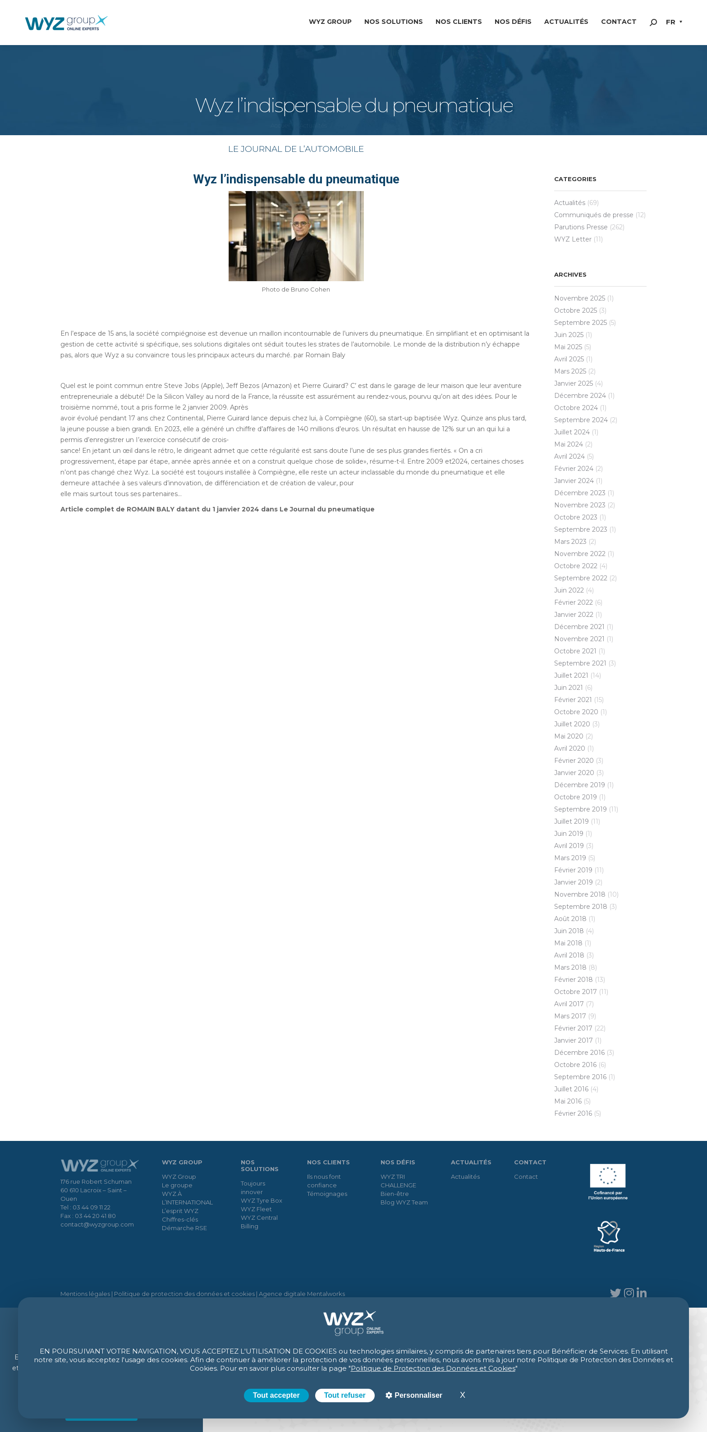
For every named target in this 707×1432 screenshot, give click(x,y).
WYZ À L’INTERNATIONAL (187, 1198)
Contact (526, 1176)
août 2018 (570, 919)
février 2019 (573, 870)
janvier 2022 (573, 615)
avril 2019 (569, 846)
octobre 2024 (576, 408)
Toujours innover (253, 1187)
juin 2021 (568, 688)
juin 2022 (569, 590)
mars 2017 (570, 1016)
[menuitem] (674, 23)
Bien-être (395, 1193)
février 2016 (573, 1113)
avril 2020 (569, 748)
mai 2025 (568, 347)
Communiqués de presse (594, 215)
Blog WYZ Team (404, 1202)
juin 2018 (569, 931)
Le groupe (177, 1185)
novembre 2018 (580, 894)
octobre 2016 (575, 1065)
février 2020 (574, 761)
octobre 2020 (576, 712)
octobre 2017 (575, 992)
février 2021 (573, 700)
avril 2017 (569, 1004)
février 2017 (573, 1028)
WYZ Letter (573, 239)
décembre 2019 (579, 785)
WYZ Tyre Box (261, 1200)
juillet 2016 (571, 1089)
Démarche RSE (184, 1227)
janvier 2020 (574, 773)
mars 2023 (570, 542)
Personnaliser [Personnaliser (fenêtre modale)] (417, 1395)
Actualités (569, 203)
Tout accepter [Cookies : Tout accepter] (276, 1395)
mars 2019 (570, 858)
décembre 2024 (580, 396)
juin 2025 (568, 335)
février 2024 (573, 469)
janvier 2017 (573, 1040)
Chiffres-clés (180, 1219)
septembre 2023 (580, 529)
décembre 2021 (579, 627)
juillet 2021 (571, 675)
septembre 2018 (580, 907)
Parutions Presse (581, 227)
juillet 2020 (572, 724)
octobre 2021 (575, 651)
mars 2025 (570, 371)
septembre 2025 (580, 323)
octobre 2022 (575, 566)
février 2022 (573, 602)
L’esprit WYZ (180, 1210)
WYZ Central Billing (259, 1222)
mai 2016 (568, 1101)
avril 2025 (569, 359)
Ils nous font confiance (324, 1181)
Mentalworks (326, 1293)
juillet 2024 (572, 432)
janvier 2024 (574, 481)
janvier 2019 (573, 882)
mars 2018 (570, 967)
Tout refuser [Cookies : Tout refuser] (345, 1395)
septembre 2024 (581, 420)
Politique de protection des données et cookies (184, 1293)
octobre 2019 (575, 797)
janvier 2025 (573, 383)
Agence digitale (282, 1293)
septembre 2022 (580, 578)
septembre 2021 (580, 663)
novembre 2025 (579, 298)
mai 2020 (568, 736)
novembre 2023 (580, 505)
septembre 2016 (580, 1077)
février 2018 (573, 980)
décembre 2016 (579, 1053)
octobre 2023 (575, 517)
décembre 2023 (580, 493)
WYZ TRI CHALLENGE (398, 1181)
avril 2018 (569, 955)
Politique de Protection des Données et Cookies (433, 1368)
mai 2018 (568, 943)
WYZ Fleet (256, 1209)
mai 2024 (568, 444)
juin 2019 (568, 834)
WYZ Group (179, 1176)
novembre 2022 (580, 554)
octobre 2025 (575, 310)
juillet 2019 (571, 821)
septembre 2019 (580, 809)
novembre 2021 (579, 639)
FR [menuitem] (670, 22)
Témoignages (327, 1193)
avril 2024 (569, 456)
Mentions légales (85, 1293)
